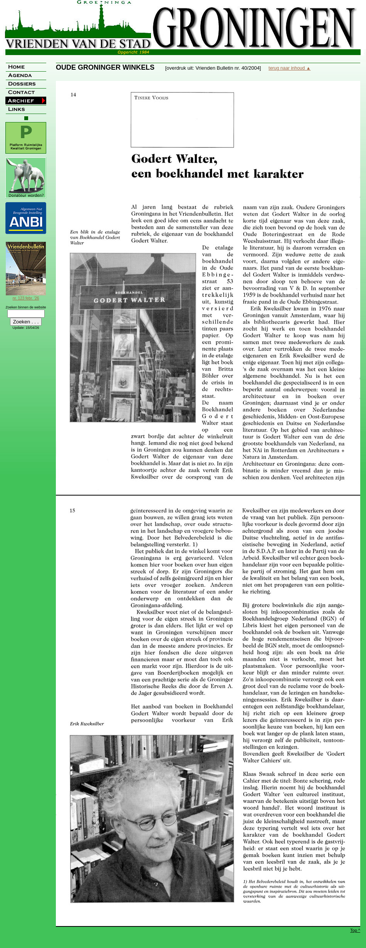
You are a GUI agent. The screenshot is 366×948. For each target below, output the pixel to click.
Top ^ (355, 930)
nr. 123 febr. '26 (26, 296)
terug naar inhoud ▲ (290, 68)
